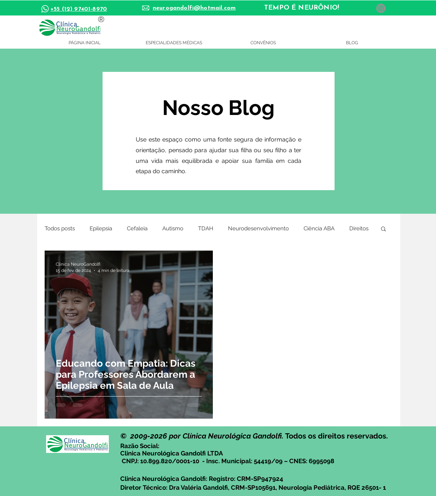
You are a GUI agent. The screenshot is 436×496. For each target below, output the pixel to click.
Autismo (172, 228)
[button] (383, 229)
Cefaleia (137, 228)
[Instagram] (380, 8)
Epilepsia (101, 228)
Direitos (358, 228)
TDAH (205, 228)
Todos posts (60, 228)
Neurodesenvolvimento (258, 228)
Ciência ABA (319, 228)
